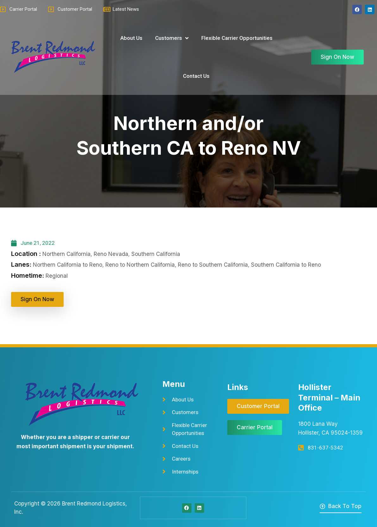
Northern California (66, 254)
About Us (131, 38)
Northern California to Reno (67, 265)
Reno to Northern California (140, 265)
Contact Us (196, 76)
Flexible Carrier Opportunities (237, 38)
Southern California (155, 254)
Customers (172, 38)
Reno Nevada (111, 254)
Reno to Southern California (213, 265)
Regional (57, 276)
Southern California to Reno (286, 265)
